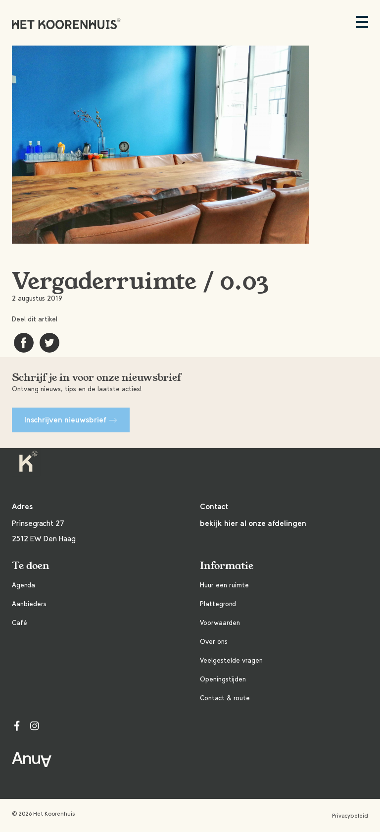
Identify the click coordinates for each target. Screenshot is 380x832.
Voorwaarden (220, 623)
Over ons (214, 641)
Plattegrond (218, 604)
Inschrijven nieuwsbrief (70, 419)
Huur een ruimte (224, 585)
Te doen (30, 566)
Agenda (23, 585)
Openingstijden (223, 679)
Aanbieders (29, 604)
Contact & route (225, 698)
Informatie (226, 566)
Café (19, 623)
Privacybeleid (350, 816)
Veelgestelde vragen (231, 660)
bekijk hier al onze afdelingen (253, 523)
